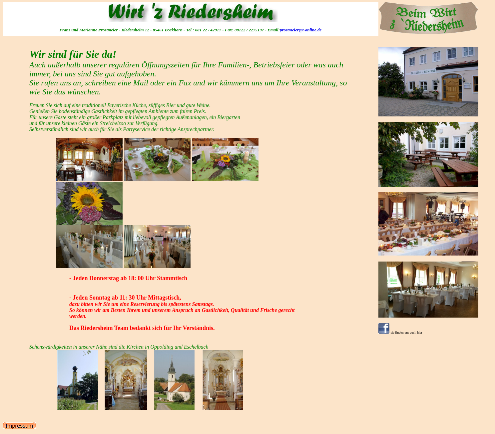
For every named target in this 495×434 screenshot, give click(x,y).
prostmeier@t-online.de (300, 29)
